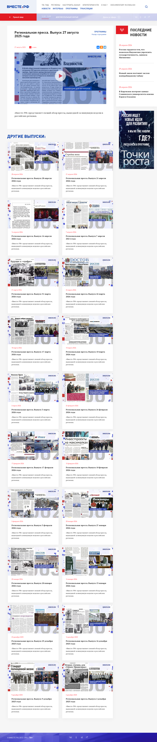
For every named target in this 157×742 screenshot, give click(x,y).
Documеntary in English (123, 5)
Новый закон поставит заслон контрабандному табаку (134, 74)
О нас (104, 5)
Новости (46, 8)
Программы (72, 8)
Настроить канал (71, 5)
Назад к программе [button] (99, 34)
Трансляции (86, 8)
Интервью (58, 8)
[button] (146, 7)
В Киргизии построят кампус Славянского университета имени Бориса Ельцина (136, 94)
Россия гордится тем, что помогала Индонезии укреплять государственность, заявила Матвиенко (135, 53)
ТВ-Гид (45, 5)
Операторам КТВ (91, 5)
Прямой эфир (16, 17)
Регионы (55, 5)
